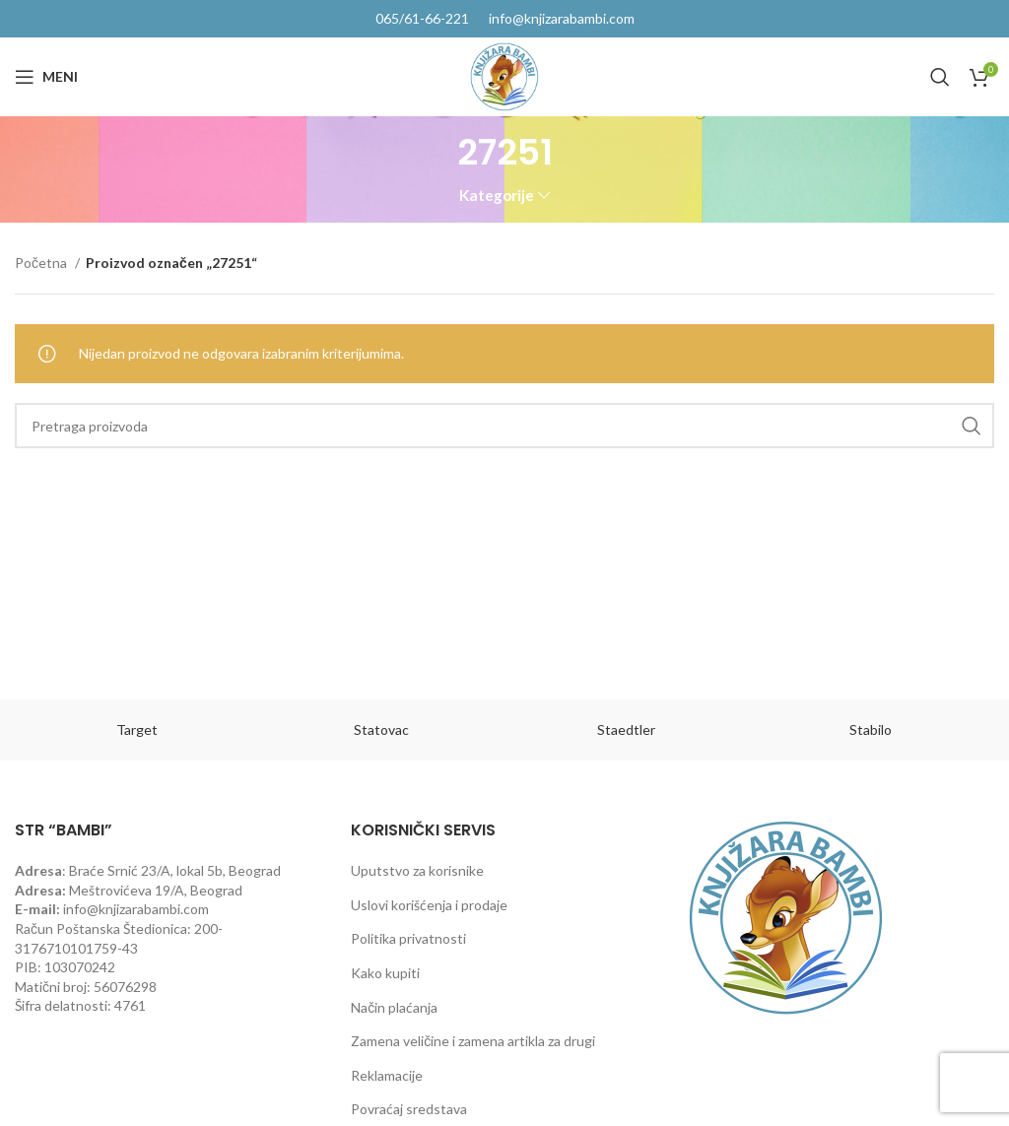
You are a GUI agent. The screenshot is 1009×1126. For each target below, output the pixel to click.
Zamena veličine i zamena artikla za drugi (473, 1040)
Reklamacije (387, 1075)
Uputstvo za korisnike (417, 870)
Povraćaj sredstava (409, 1108)
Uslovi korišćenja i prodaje (429, 904)
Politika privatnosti (408, 938)
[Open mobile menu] (46, 77)
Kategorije (496, 195)
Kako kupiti (385, 972)
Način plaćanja (394, 1007)
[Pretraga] (940, 77)
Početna (42, 262)
